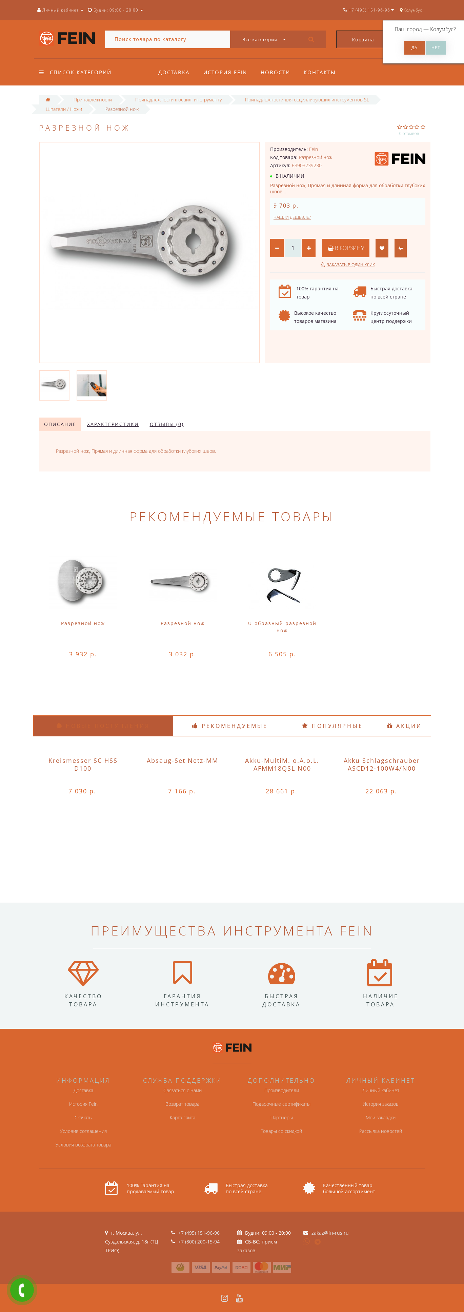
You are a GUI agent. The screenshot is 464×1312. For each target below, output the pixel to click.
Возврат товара (182, 1104)
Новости (277, 72)
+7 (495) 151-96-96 (199, 1233)
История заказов (381, 1104)
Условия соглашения (83, 1131)
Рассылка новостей (380, 1131)
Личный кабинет (380, 1090)
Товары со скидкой (281, 1131)
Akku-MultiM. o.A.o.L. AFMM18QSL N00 (282, 764)
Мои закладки (381, 1117)
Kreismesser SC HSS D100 (83, 764)
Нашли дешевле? (292, 217)
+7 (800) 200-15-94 (199, 1241)
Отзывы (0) (167, 424)
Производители (281, 1090)
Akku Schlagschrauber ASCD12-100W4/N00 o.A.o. (382, 768)
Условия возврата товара (83, 1144)
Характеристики (113, 424)
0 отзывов (409, 133)
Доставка (174, 72)
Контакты (323, 72)
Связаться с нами (182, 1090)
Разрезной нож (83, 623)
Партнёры (281, 1117)
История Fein (226, 72)
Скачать (83, 1117)
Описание (60, 424)
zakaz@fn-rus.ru (330, 1233)
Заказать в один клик (351, 265)
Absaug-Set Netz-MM (182, 760)
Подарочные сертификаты (281, 1104)
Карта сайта (182, 1117)
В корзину (346, 248)
